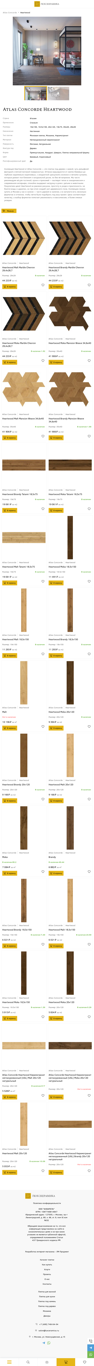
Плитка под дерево (47, 1306)
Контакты (47, 1283)
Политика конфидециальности (47, 1203)
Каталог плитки (47, 1259)
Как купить (47, 1264)
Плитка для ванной (47, 1291)
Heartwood (24, 263)
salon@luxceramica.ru (49, 1330)
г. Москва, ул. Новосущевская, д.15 (48, 1336)
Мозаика (47, 1310)
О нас (47, 1279)
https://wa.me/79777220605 (90, 1354)
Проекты (47, 1274)
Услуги (47, 1269)
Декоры (47, 1315)
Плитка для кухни (47, 1296)
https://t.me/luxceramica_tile (90, 1347)
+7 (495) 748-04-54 (90, 1341)
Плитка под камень (47, 1301)
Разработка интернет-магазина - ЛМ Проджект (47, 1251)
